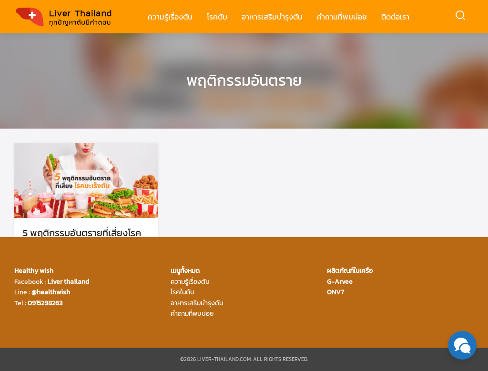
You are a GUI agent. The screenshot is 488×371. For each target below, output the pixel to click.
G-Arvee (340, 282)
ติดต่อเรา (395, 16)
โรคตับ (217, 16)
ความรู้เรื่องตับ (170, 16)
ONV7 (335, 292)
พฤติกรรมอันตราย (244, 80)
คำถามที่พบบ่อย (342, 16)
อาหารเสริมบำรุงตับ (272, 16)
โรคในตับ (182, 292)
